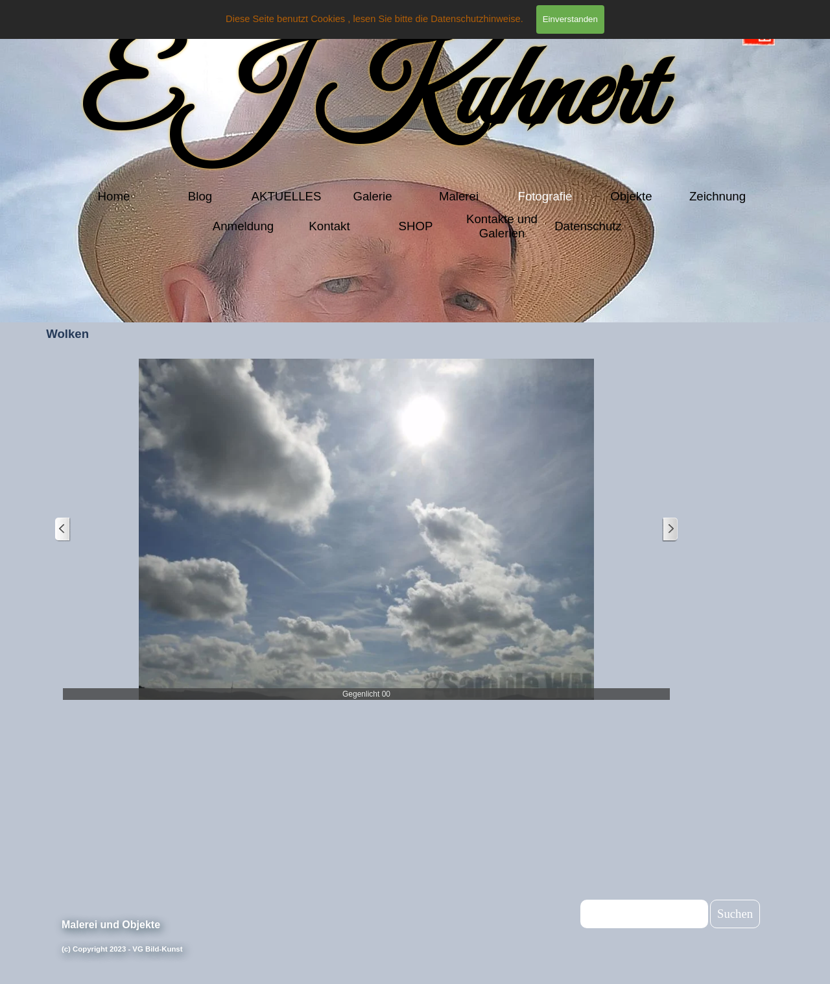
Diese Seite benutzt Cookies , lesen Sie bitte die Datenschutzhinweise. (374, 19)
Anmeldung (243, 226)
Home (114, 196)
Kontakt (329, 226)
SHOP (416, 226)
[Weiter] (670, 530)
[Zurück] (63, 530)
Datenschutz (588, 226)
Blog (200, 196)
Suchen (735, 913)
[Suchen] (644, 914)
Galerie (372, 196)
